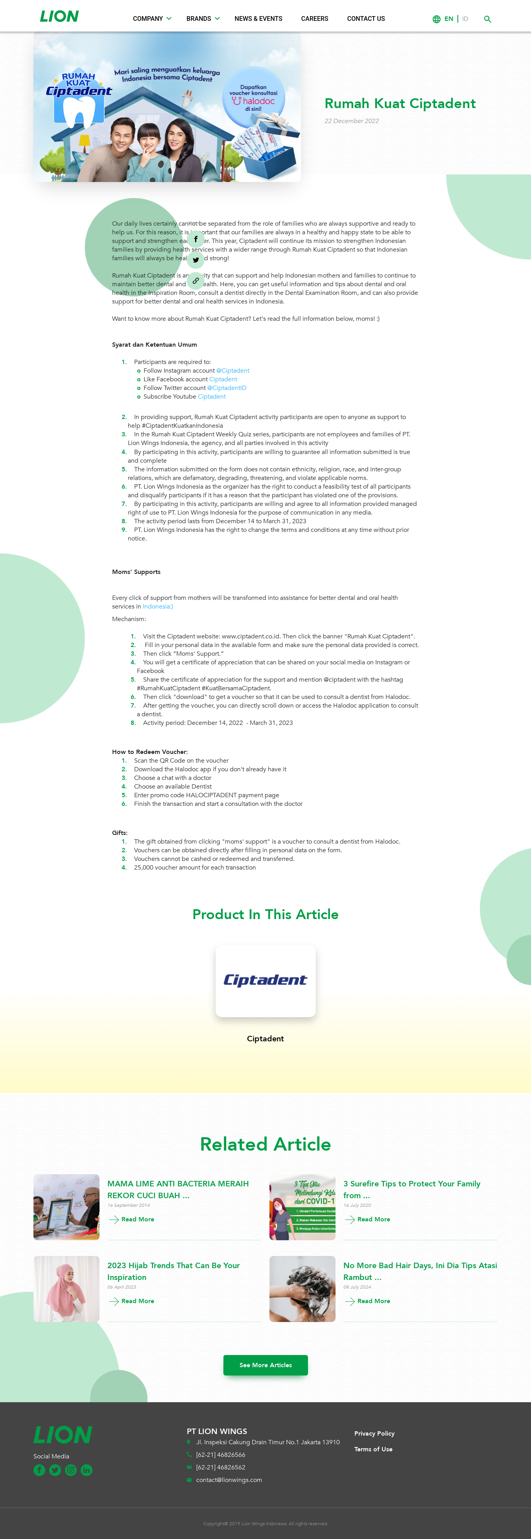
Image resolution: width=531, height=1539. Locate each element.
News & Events (258, 18)
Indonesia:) (158, 606)
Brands (198, 18)
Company (148, 18)
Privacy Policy (374, 1433)
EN (449, 19)
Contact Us (366, 18)
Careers (314, 18)
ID (465, 19)
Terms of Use (373, 1449)
